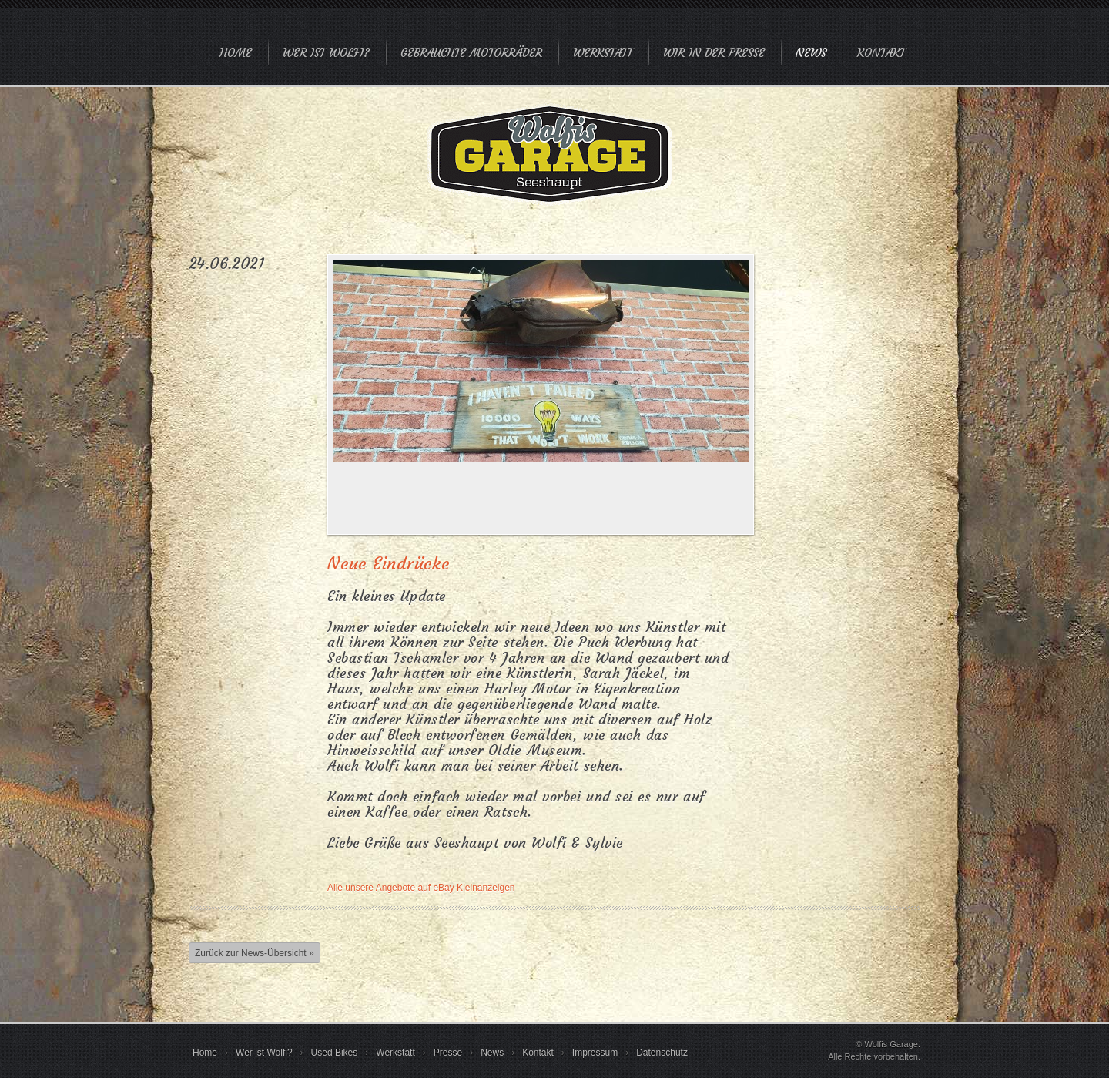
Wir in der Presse (714, 52)
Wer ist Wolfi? (326, 52)
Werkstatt (602, 52)
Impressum (595, 1052)
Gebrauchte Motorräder (471, 52)
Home (235, 52)
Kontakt (881, 52)
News (811, 52)
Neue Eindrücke (388, 563)
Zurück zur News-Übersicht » (254, 953)
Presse (448, 1052)
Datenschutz (662, 1052)
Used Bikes (334, 1052)
